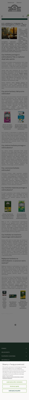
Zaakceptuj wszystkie (14, 390)
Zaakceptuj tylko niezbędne (14, 382)
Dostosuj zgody (14, 386)
